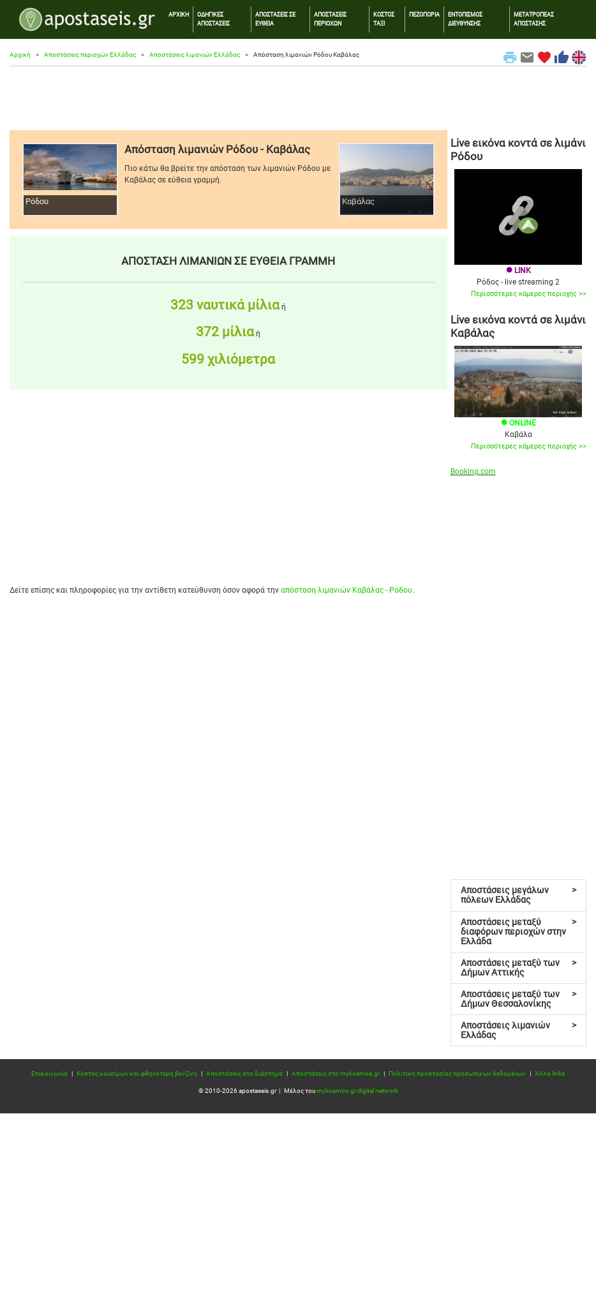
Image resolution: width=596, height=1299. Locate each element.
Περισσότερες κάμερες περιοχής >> (528, 294)
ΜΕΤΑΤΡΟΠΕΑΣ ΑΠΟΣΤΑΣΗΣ (534, 19)
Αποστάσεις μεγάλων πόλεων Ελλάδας (519, 895)
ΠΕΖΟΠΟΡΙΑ (424, 14)
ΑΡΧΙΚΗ (178, 14)
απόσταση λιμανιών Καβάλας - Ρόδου (346, 590)
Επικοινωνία (49, 1073)
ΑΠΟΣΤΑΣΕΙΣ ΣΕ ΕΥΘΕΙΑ (275, 19)
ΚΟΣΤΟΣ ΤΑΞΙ (383, 19)
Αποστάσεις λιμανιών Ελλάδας (194, 54)
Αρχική (20, 54)
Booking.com (473, 471)
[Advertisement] (298, 98)
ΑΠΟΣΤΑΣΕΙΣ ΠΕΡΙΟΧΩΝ (330, 19)
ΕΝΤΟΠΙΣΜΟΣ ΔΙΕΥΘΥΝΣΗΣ (465, 19)
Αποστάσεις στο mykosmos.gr (336, 1073)
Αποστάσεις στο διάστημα (244, 1073)
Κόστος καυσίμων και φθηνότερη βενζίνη (137, 1073)
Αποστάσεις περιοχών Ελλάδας (90, 54)
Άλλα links (550, 1073)
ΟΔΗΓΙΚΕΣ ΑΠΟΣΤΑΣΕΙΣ (213, 19)
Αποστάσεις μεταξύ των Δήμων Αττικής (519, 967)
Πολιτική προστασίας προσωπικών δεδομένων (457, 1073)
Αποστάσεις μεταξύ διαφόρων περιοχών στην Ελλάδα (519, 931)
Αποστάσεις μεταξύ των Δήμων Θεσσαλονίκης (519, 999)
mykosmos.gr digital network (357, 1091)
